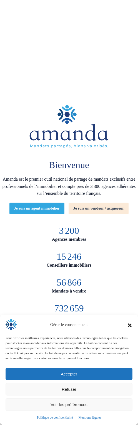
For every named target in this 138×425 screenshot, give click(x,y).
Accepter (69, 374)
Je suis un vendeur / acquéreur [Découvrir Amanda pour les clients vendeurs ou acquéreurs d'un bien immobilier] (98, 208)
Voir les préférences (69, 404)
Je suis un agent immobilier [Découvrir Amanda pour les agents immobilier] (37, 208)
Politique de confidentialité (55, 417)
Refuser (69, 389)
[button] (129, 324)
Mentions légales (90, 417)
